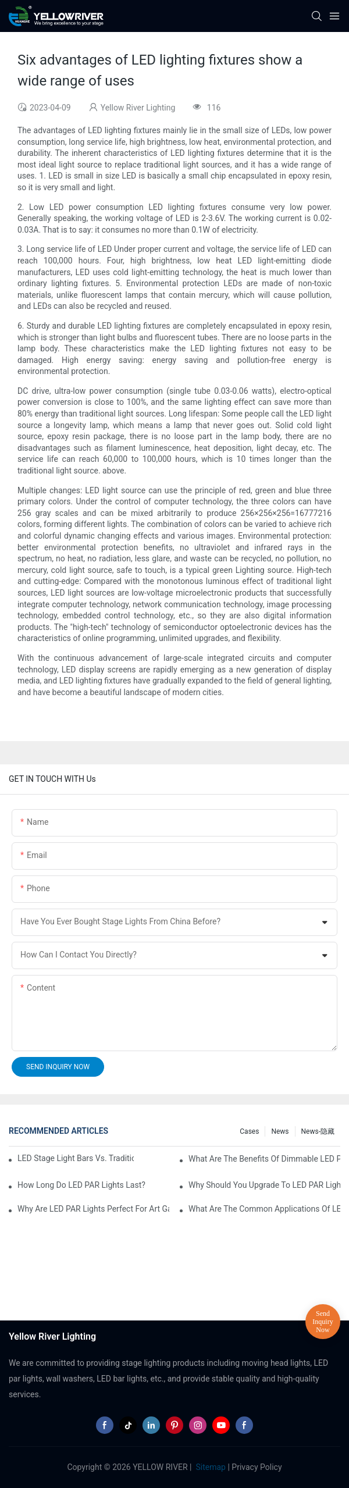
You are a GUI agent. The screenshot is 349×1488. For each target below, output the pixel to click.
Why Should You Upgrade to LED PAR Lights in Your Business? (264, 1185)
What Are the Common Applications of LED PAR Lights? (264, 1208)
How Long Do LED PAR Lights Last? (81, 1185)
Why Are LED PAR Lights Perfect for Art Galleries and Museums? (93, 1208)
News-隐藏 (317, 1131)
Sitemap (210, 1467)
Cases (249, 1131)
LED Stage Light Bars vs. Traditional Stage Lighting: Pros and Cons (75, 1158)
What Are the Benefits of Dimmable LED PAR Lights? (264, 1158)
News (280, 1131)
